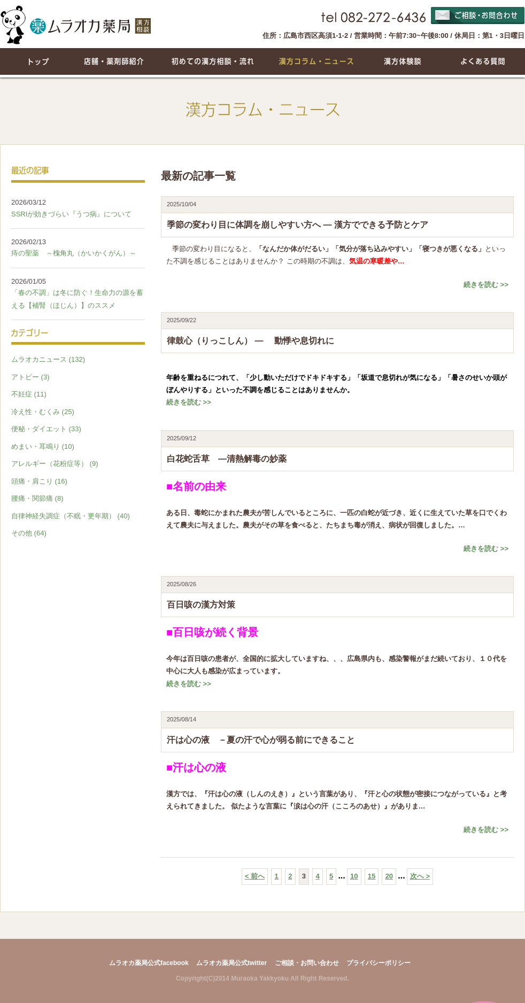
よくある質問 (481, 61)
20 (389, 876)
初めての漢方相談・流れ (212, 61)
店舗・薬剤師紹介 (115, 61)
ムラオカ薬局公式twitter (231, 963)
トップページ (38, 61)
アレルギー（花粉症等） (49, 464)
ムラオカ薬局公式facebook (149, 963)
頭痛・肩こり (32, 481)
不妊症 (21, 394)
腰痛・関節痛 (32, 498)
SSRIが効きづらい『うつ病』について (71, 214)
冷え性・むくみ (35, 412)
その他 (21, 533)
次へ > (420, 876)
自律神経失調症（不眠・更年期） (63, 516)
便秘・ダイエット (39, 429)
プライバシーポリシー (378, 963)
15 (371, 876)
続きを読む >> (486, 285)
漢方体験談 (403, 61)
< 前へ (255, 876)
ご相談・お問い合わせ (307, 963)
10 (354, 876)
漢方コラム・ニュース (317, 61)
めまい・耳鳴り (35, 446)
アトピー (25, 377)
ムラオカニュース (39, 359)
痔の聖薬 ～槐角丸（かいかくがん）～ (77, 253)
